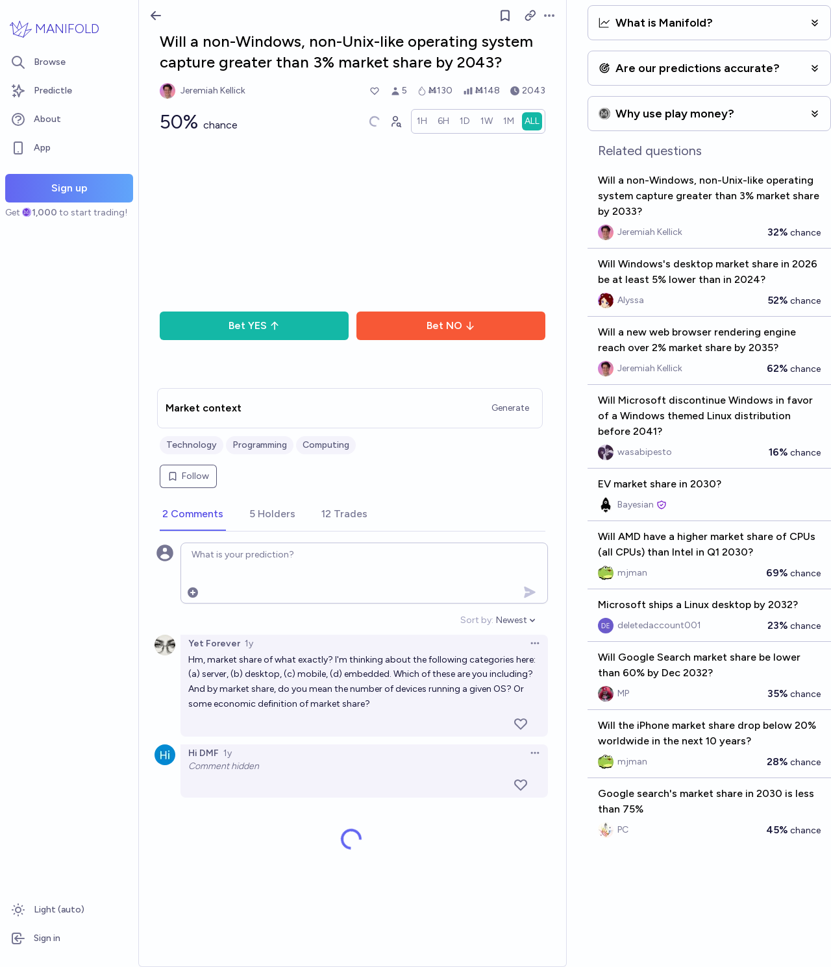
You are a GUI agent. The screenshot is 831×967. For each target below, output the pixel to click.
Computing (326, 444)
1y (249, 643)
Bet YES (254, 325)
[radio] (422, 121)
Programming (259, 444)
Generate (510, 407)
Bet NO (451, 325)
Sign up (69, 188)
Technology (191, 444)
